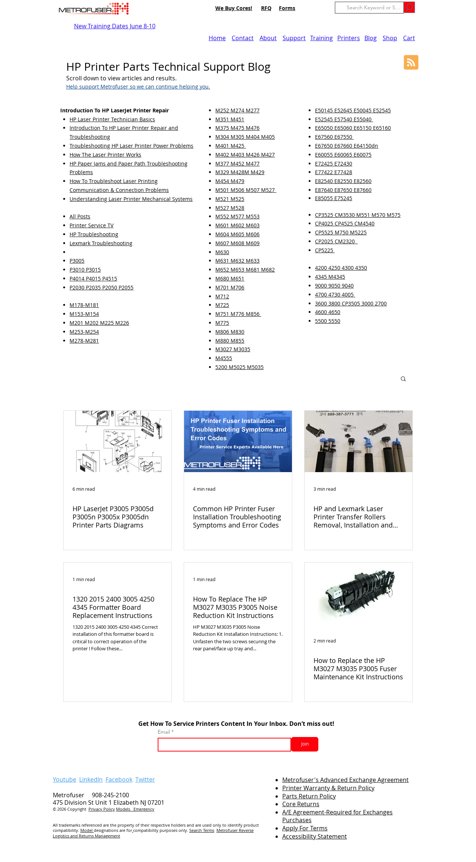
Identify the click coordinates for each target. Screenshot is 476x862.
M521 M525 (229, 198)
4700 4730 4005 (335, 294)
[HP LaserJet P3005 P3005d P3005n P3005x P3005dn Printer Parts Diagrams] (117, 441)
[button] (403, 379)
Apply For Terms (305, 828)
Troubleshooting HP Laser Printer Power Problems (131, 145)
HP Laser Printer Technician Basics (112, 119)
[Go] (409, 7)
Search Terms (201, 830)
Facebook (119, 779)
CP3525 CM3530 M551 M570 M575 (358, 214)
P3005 (77, 260)
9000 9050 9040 (334, 285)
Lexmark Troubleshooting (101, 243)
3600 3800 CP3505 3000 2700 (351, 303)
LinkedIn (91, 779)
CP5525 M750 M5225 (341, 232)
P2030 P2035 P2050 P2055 (102, 287)
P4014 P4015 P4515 (93, 278)
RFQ (266, 8)
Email (164, 731)
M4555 (223, 358)
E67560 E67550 (334, 136)
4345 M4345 (330, 276)
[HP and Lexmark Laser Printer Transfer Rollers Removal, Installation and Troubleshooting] (358, 441)
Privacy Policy (102, 809)
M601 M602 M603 (237, 225)
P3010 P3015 (85, 269)
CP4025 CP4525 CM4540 (344, 223)
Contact (243, 38)
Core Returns (300, 804)
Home (217, 38)
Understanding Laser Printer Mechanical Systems (131, 198)
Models (125, 809)
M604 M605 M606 (237, 234)
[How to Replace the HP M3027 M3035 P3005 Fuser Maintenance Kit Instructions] (358, 593)
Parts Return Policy (309, 796)
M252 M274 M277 (237, 110)
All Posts (80, 216)
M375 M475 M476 (237, 127)
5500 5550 (327, 320)
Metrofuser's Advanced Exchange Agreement (345, 780)
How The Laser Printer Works (105, 154)
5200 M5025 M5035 (239, 367)
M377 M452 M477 (237, 163)
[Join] (304, 744)
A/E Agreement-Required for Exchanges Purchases (337, 816)
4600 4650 (327, 311)
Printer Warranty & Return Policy (328, 788)
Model (87, 830)
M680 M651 (229, 278)
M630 (222, 252)
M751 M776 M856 (238, 313)
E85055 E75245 (333, 198)
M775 (222, 322)
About (268, 38)
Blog (370, 38)
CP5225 (325, 250)
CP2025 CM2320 (336, 241)
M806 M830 (229, 331)
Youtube (64, 779)
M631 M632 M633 (237, 260)
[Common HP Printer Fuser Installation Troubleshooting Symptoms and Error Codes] (238, 441)
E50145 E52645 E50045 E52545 (353, 110)
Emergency (144, 809)
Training (321, 38)
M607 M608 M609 (237, 243)
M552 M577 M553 (237, 216)
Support (294, 38)
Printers (348, 38)
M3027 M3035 (232, 349)
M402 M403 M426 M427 (245, 154)
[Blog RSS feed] (411, 62)
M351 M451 (229, 119)
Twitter (145, 779)
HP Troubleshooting (94, 234)
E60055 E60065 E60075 (343, 154)
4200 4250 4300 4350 (341, 267)
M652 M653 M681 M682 (245, 269)
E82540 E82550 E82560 (343, 181)
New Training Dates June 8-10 (114, 26)
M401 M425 (230, 145)
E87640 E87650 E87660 (343, 189)
